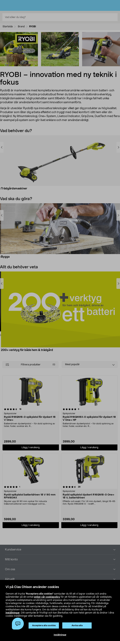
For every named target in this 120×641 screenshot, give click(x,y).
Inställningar (60, 635)
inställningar (13, 613)
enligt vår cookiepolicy (47, 597)
